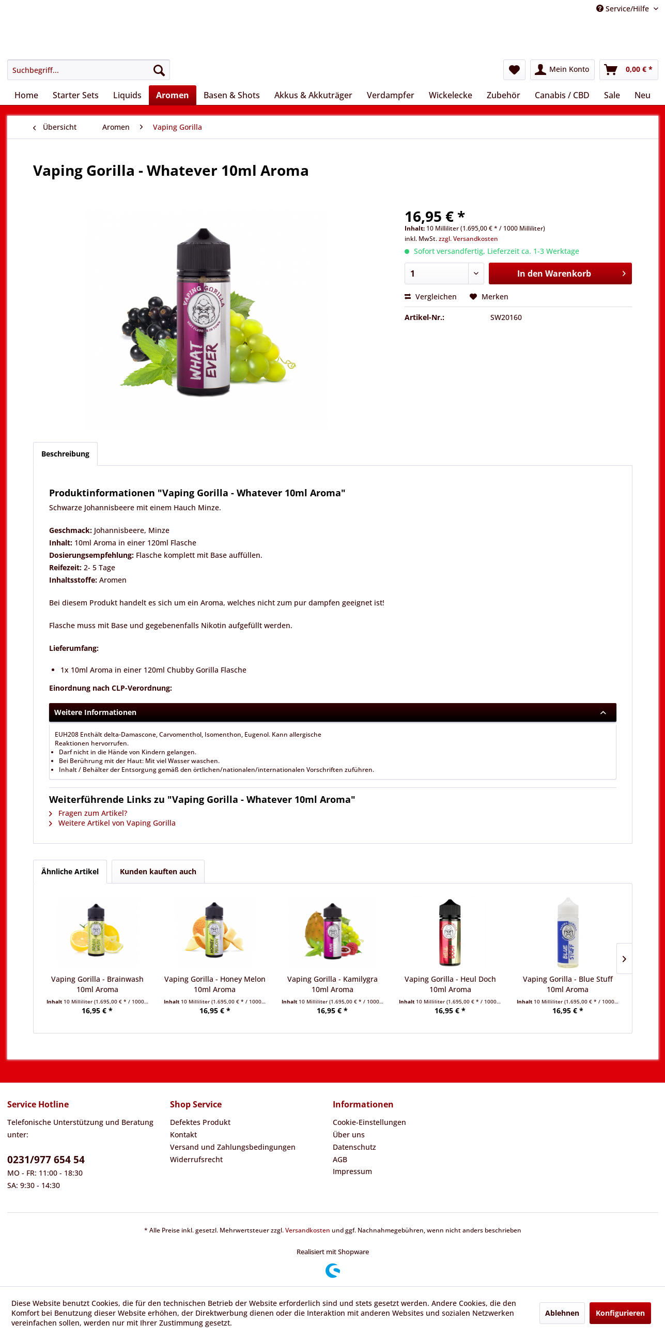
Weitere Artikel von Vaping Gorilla (112, 823)
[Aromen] (172, 95)
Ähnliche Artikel (70, 871)
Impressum (352, 1171)
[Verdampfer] (391, 95)
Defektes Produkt (200, 1122)
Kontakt (183, 1134)
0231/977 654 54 (46, 1159)
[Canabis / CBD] (562, 95)
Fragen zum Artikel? (88, 813)
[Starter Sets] (75, 95)
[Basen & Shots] (231, 95)
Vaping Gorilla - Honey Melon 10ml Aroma (215, 984)
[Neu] (642, 95)
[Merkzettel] (514, 69)
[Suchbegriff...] (88, 69)
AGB (340, 1159)
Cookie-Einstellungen (369, 1122)
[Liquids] (127, 95)
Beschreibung (65, 454)
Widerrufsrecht (196, 1159)
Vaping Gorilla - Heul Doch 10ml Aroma (450, 984)
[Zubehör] (504, 95)
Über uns (349, 1134)
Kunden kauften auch (158, 871)
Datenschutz (354, 1147)
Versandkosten (307, 1230)
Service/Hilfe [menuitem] (623, 8)
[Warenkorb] (628, 69)
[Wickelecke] (451, 95)
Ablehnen (562, 1313)
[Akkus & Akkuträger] (313, 95)
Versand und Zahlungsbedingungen (233, 1147)
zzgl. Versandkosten (468, 238)
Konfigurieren (620, 1313)
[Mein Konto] (562, 69)
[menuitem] (88, 69)
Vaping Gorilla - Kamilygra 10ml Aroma (332, 984)
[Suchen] (159, 69)
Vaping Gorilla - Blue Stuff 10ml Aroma (568, 984)
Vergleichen (431, 296)
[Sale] (612, 95)
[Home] (26, 95)
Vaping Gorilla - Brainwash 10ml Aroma (97, 984)
